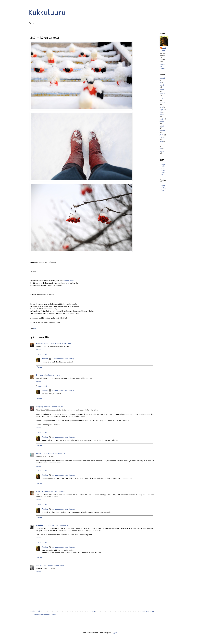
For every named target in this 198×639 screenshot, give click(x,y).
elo (161, 82)
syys (161, 110)
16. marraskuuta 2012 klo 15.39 (63, 547)
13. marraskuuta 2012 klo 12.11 (52, 407)
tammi (162, 78)
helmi (162, 126)
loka (161, 107)
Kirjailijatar (40, 525)
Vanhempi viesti (148, 611)
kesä (161, 119)
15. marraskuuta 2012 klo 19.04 (53, 491)
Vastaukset (42, 354)
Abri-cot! (163, 165)
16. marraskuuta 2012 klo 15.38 (63, 509)
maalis (162, 94)
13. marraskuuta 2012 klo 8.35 (49, 375)
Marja (38, 407)
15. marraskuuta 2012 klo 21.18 (57, 525)
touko (162, 122)
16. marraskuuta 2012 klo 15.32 (63, 437)
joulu (161, 98)
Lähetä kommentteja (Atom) (45, 615)
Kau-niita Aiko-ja (164, 171)
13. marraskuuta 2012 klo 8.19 (60, 343)
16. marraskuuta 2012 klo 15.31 (63, 359)
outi (37, 565)
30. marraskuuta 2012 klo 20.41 (52, 565)
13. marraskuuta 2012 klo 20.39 (53, 453)
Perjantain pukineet (164, 188)
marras (162, 102)
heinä (162, 85)
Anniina (45, 359)
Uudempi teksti (36, 611)
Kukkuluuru (47, 12)
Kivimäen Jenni (42, 343)
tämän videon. (69, 281)
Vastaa (38, 350)
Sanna (38, 453)
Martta (38, 491)
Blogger (114, 633)
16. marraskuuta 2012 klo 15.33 (63, 475)
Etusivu (92, 611)
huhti (162, 89)
